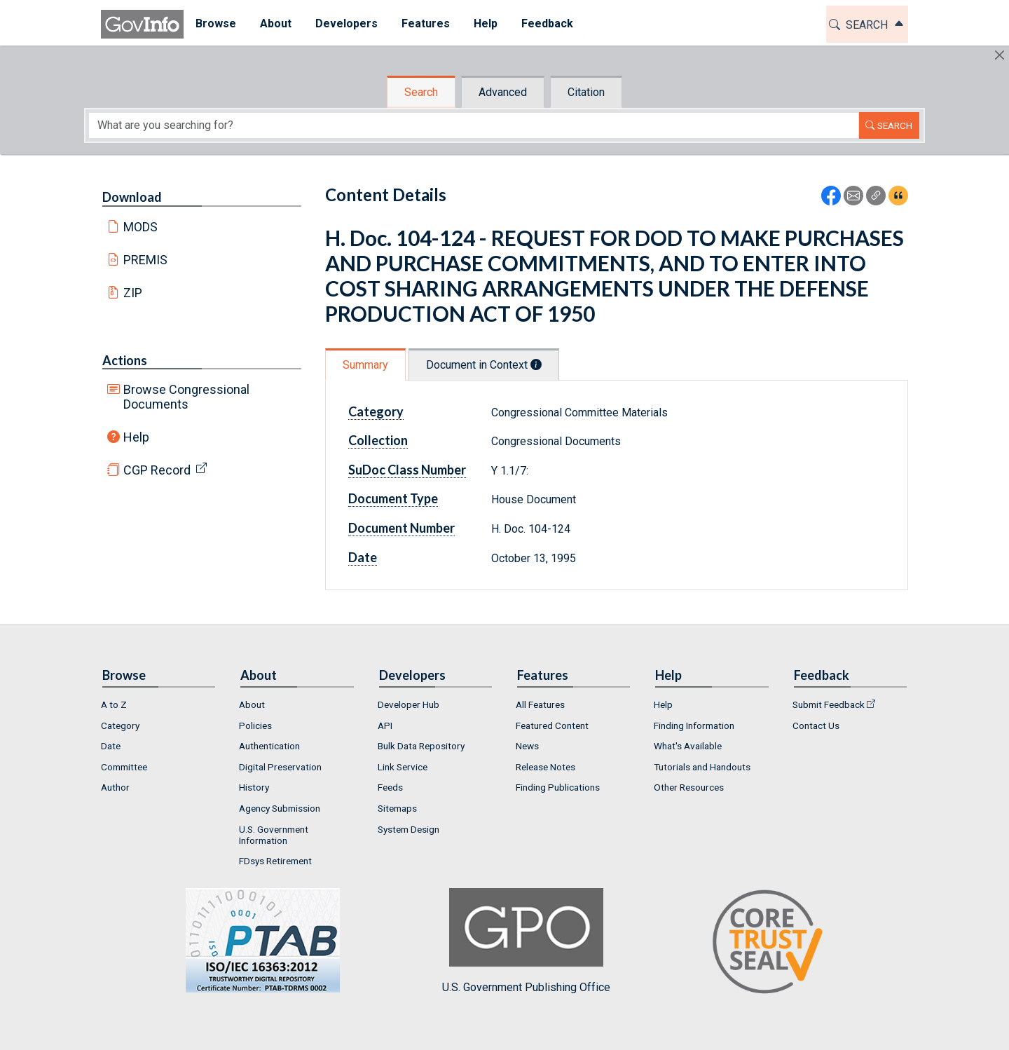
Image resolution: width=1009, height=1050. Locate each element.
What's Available (688, 745)
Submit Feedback (828, 704)
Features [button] (425, 23)
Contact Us (815, 725)
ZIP (132, 292)
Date (362, 557)
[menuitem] (216, 24)
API (385, 725)
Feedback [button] (547, 23)
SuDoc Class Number (407, 469)
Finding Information (694, 725)
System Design (408, 829)
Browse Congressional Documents (186, 396)
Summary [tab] (365, 364)
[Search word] (473, 125)
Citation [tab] (586, 92)
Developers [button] (346, 23)
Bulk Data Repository (421, 745)
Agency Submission (279, 808)
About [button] (275, 23)
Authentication (269, 745)
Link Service (402, 766)
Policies (255, 725)
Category (376, 411)
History (254, 787)
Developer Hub (408, 704)
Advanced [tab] (503, 92)
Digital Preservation (280, 766)
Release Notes (545, 766)
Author (115, 787)
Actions (124, 360)
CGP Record (157, 470)
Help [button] (485, 23)
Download (132, 197)
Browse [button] (215, 23)
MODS (140, 226)
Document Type (393, 498)
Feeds (390, 787)
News (527, 745)
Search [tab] (421, 92)
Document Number (401, 528)
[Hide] (999, 55)
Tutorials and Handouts (702, 766)
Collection (378, 440)
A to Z (114, 704)
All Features (540, 704)
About (252, 704)
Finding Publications (558, 787)
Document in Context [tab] (484, 364)
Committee (124, 766)
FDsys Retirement (275, 860)
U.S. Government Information (273, 835)
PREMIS (145, 259)
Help (136, 437)
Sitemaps (397, 808)
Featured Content (552, 725)
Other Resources (689, 787)
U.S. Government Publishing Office (526, 941)
